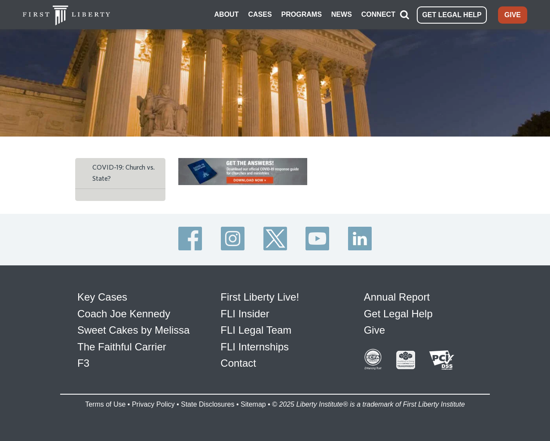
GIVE (512, 14)
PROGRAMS (301, 14)
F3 (83, 363)
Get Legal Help (398, 313)
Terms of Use (105, 404)
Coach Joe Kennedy (123, 313)
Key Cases (102, 297)
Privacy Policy (153, 404)
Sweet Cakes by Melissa (133, 330)
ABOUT (226, 14)
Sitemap (253, 404)
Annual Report (397, 297)
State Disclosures (208, 404)
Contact (238, 363)
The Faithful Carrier (121, 347)
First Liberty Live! (259, 297)
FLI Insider (244, 313)
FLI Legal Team (255, 330)
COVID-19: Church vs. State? (123, 173)
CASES (260, 14)
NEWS (341, 14)
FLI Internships (254, 347)
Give (374, 330)
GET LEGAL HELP (451, 14)
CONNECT (378, 14)
